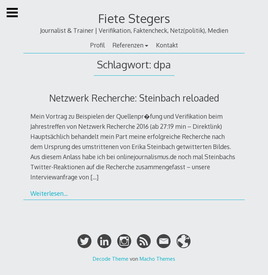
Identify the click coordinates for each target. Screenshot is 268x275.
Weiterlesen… (49, 193)
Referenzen (127, 45)
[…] (94, 177)
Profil (97, 45)
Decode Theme (110, 258)
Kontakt (167, 45)
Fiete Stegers (134, 18)
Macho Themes (157, 258)
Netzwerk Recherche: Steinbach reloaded (134, 98)
